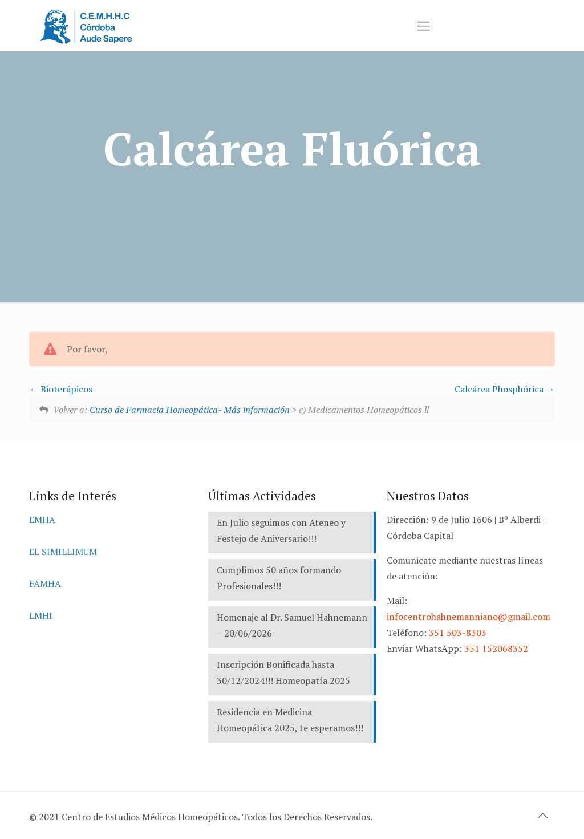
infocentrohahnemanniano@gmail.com (468, 616)
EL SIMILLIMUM (63, 551)
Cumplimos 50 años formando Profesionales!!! (279, 578)
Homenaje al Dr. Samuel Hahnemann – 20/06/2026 (292, 625)
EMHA (42, 519)
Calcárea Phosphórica (505, 389)
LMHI (40, 615)
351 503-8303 (457, 632)
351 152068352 (496, 648)
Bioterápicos (60, 389)
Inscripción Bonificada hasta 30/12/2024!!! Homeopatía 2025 (283, 672)
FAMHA (45, 583)
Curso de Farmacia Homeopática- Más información (190, 409)
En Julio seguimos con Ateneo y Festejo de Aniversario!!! (281, 530)
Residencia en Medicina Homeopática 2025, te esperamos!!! (290, 720)
